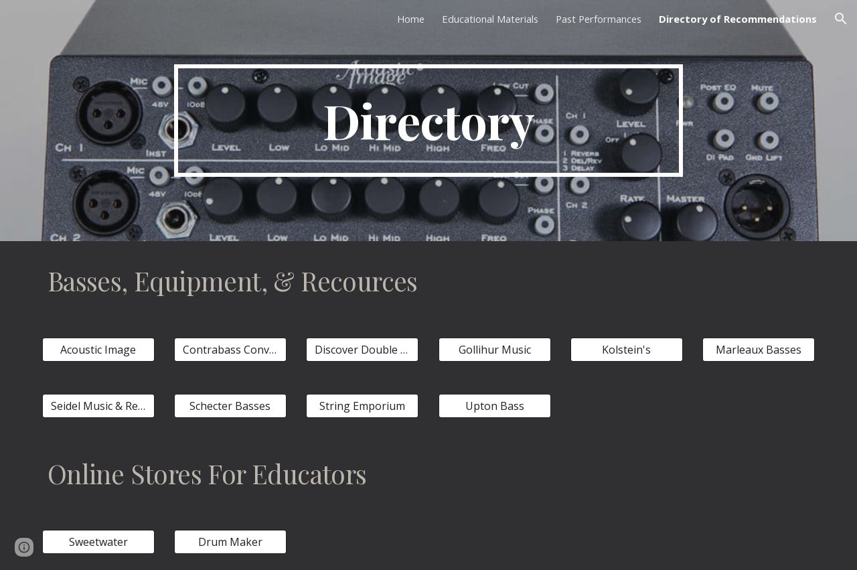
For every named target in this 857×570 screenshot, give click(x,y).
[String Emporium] (362, 406)
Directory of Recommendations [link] (738, 18)
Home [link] (410, 18)
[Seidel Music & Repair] (98, 406)
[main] (428, 120)
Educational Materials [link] (490, 18)
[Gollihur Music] (494, 350)
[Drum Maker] (230, 542)
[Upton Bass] (494, 406)
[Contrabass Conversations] (230, 350)
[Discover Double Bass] (362, 350)
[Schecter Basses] (230, 406)
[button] (841, 19)
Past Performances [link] (598, 18)
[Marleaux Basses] (758, 350)
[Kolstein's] (626, 350)
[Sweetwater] (98, 542)
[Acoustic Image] (98, 350)
